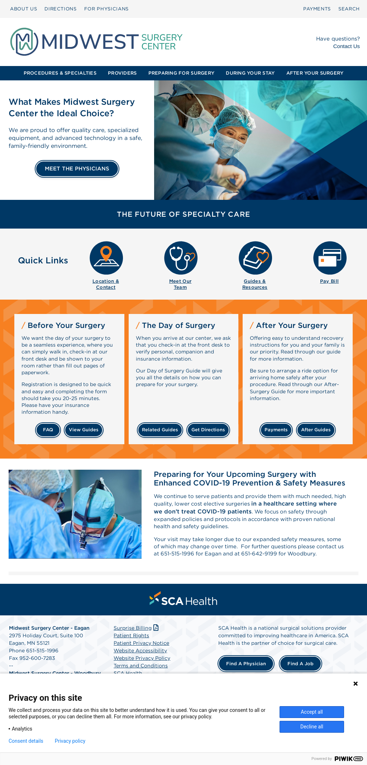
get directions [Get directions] (208, 429)
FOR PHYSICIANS (106, 8)
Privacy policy (70, 741)
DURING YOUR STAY (250, 73)
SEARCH (349, 8)
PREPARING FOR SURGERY (181, 73)
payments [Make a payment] (276, 429)
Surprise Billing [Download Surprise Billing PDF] (137, 640)
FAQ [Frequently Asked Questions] (48, 429)
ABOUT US (23, 8)
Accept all (312, 712)
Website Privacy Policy (142, 671)
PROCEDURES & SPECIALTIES (60, 73)
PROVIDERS (122, 73)
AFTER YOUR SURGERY (315, 73)
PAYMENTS (317, 8)
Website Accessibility (140, 663)
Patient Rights (131, 648)
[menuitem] (23, 9)
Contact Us (346, 46)
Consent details (26, 741)
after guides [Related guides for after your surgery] (316, 429)
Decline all (311, 726)
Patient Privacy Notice (141, 655)
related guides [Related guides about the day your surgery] (160, 429)
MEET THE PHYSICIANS (77, 168)
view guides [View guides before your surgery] (84, 429)
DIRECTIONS (60, 8)
